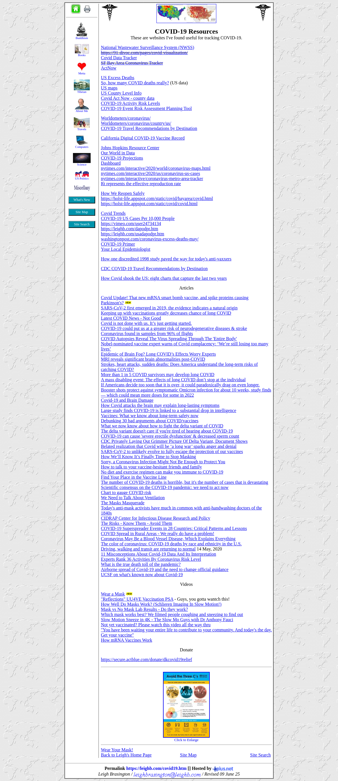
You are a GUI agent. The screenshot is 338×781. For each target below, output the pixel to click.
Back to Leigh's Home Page (126, 755)
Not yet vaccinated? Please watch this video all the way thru (156, 624)
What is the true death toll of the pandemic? (141, 564)
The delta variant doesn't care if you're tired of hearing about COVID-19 (167, 431)
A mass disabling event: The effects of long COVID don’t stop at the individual (173, 379)
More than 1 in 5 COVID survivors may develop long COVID (157, 374)
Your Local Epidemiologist (125, 249)
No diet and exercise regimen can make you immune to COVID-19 (162, 472)
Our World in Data (118, 152)
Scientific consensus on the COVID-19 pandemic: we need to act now (165, 487)
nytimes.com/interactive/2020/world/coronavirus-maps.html (156, 168)
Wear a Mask (113, 594)
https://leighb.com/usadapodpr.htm (132, 233)
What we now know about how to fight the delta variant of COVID (162, 425)
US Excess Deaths (117, 77)
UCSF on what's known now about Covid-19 (142, 574)
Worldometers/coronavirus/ (126, 118)
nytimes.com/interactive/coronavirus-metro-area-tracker (152, 178)
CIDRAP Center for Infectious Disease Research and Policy (155, 518)
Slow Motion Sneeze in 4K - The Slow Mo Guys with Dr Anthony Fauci (167, 619)
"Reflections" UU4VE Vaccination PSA (137, 599)
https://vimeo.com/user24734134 (131, 223)
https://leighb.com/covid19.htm (156, 768)
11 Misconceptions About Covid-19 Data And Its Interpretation (158, 554)
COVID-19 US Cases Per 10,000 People (138, 218)
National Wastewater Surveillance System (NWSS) (147, 47)
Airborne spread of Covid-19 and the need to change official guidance (165, 569)
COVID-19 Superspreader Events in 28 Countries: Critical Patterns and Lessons (174, 528)
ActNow (108, 68)
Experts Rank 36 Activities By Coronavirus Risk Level (151, 559)
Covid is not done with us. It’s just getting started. (146, 323)
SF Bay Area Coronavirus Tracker (132, 62)
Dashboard (111, 163)
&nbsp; (81, 144)
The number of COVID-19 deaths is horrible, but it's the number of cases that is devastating (184, 482)
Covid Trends (113, 213)
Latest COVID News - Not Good (131, 318)
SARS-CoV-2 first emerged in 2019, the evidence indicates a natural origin (169, 307)
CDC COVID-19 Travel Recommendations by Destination (154, 268)
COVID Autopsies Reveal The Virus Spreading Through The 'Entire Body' (169, 338)
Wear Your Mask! (117, 749)
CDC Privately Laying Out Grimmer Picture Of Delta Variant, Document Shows (174, 441)
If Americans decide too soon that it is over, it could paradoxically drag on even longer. (180, 384)
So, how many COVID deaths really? (135, 82)
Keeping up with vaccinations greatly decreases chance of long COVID (166, 313)
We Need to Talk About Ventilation (133, 497)
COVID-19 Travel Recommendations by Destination (149, 128)
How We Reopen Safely (123, 193)
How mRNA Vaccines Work (126, 640)
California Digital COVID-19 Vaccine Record (143, 138)
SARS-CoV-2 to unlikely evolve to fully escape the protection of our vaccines (172, 451)
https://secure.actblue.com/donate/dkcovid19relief (146, 659)
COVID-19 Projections (122, 158)
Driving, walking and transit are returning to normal (148, 549)
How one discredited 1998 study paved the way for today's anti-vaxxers (166, 258)
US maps (109, 87)
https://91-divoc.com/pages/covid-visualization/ (144, 52)
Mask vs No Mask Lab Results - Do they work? (144, 609)
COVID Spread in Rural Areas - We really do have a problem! (157, 533)
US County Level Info (121, 93)
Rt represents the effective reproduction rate (141, 183)
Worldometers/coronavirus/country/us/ (136, 123)
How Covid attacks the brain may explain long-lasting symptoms (160, 405)
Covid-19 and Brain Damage (127, 400)
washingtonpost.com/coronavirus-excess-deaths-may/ (150, 238)
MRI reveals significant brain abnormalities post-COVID (153, 359)
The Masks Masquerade (122, 502)
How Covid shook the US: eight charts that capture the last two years (164, 278)
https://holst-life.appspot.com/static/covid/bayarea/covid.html (157, 198)
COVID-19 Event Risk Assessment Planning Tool (146, 108)
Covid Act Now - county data (127, 98)
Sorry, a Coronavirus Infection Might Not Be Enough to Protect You (163, 461)
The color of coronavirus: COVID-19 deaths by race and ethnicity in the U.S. (171, 543)
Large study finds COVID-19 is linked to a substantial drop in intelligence (168, 410)
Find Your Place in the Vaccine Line (133, 477)
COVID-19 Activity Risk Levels (130, 103)
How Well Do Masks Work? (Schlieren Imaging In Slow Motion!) (161, 604)
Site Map (188, 755)
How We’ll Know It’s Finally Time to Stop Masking (148, 456)
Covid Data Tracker (119, 57)
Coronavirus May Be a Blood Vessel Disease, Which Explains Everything (168, 538)
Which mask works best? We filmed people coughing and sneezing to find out (172, 614)
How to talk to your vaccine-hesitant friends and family (151, 466)
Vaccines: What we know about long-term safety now (149, 415)
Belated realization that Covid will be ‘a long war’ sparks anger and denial (169, 446)
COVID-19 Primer (118, 244)
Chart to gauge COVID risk (126, 492)
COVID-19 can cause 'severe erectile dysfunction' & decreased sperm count (170, 436)
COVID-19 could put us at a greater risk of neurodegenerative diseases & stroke (174, 328)
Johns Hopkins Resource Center (130, 147)
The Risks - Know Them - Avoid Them (136, 523)
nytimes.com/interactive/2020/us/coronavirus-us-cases (150, 173)
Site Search (260, 755)
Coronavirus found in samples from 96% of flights (147, 333)
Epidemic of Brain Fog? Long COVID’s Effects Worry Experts (158, 354)
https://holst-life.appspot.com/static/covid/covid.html (149, 203)
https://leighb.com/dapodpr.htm (129, 228)
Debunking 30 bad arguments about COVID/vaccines (149, 420)
